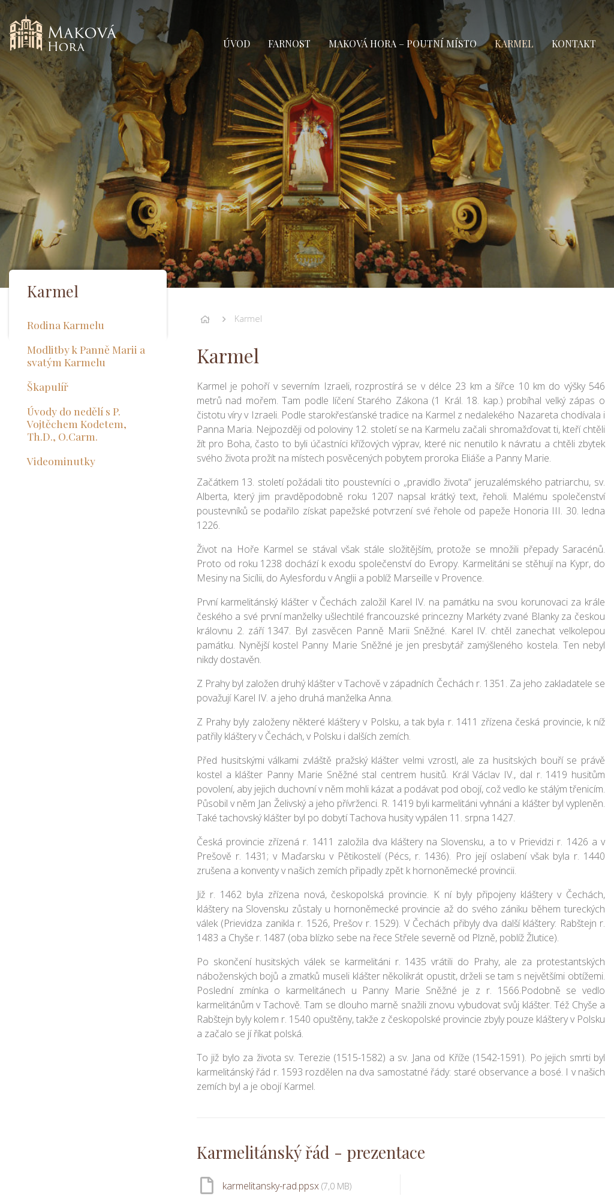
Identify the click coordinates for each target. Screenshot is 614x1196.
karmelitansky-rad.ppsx (286, 1185)
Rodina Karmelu (65, 325)
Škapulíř (47, 386)
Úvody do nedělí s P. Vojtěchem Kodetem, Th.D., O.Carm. (77, 423)
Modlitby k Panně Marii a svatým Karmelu (86, 355)
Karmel (248, 318)
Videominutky (61, 461)
